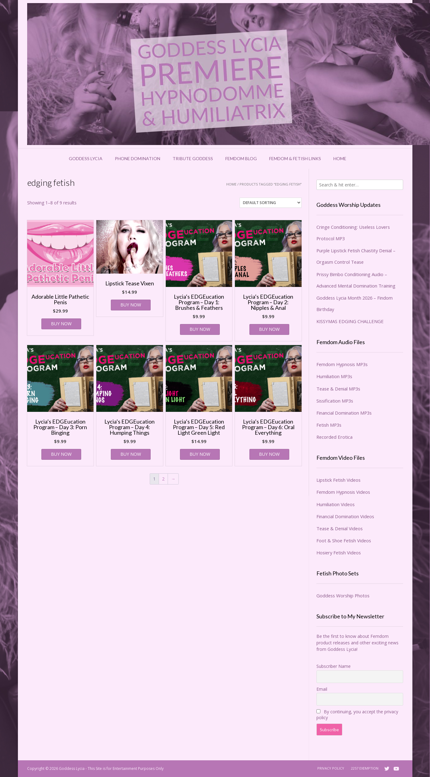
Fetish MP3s (328, 425)
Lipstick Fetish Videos (338, 480)
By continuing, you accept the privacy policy (357, 714)
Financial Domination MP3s (344, 413)
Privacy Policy (330, 768)
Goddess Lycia (85, 158)
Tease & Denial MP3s (338, 389)
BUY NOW (61, 324)
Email (321, 689)
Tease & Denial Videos (339, 528)
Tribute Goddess (193, 158)
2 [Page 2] (163, 479)
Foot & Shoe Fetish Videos (343, 540)
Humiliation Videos (335, 504)
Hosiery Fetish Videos (338, 552)
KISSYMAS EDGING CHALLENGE (350, 321)
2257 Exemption (364, 768)
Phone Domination (137, 158)
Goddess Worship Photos (342, 595)
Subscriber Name (333, 666)
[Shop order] (271, 203)
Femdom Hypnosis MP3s (342, 364)
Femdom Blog (241, 158)
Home (339, 158)
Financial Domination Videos (345, 516)
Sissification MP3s (334, 401)
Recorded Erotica (334, 437)
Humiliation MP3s (334, 376)
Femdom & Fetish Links (295, 158)
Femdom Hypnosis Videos (343, 492)
